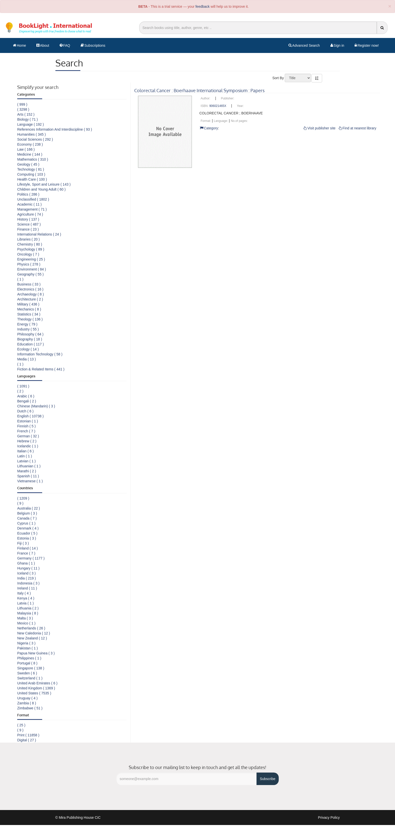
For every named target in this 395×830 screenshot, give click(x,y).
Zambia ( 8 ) (26, 703)
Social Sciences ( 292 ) (35, 139)
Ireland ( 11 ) (27, 588)
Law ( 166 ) (26, 149)
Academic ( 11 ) (29, 204)
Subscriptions (93, 45)
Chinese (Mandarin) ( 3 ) (36, 406)
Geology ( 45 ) (28, 164)
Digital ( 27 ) (26, 740)
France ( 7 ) (26, 553)
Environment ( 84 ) (31, 269)
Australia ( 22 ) (28, 508)
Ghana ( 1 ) (26, 563)
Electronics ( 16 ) (30, 289)
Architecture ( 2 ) (30, 299)
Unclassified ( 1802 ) (33, 199)
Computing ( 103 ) (31, 174)
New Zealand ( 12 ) (32, 638)
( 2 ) (20, 391)
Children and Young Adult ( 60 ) (41, 189)
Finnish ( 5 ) (26, 426)
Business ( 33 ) (28, 284)
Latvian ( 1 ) (26, 461)
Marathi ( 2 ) (26, 471)
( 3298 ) (23, 109)
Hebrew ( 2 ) (26, 441)
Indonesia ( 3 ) (28, 583)
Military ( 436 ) (28, 304)
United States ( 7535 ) (34, 693)
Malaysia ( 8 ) (27, 613)
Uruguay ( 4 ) (27, 698)
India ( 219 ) (26, 578)
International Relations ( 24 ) (39, 234)
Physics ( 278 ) (28, 264)
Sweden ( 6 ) (27, 673)
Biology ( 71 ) (27, 119)
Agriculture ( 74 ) (30, 214)
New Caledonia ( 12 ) (33, 633)
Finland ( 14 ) (27, 548)
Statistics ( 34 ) (28, 314)
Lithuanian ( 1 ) (28, 466)
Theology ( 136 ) (30, 319)
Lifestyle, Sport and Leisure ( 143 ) (44, 184)
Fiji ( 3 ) (23, 543)
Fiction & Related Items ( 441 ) (40, 369)
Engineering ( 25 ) (31, 259)
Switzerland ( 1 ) (29, 678)
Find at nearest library (357, 128)
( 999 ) (22, 104)
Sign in (337, 45)
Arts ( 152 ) (25, 114)
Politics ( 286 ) (28, 194)
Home (19, 45)
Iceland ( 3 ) (26, 573)
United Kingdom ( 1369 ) (36, 688)
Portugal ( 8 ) (27, 663)
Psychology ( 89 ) (30, 249)
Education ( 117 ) (30, 344)
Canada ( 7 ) (27, 518)
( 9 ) (20, 503)
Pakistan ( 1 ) (27, 648)
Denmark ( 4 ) (28, 528)
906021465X (217, 106)
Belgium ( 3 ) (27, 513)
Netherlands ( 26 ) (31, 628)
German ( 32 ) (28, 436)
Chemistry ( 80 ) (29, 244)
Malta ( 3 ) (25, 618)
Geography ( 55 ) (30, 274)
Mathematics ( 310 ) (32, 159)
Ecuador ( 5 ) (27, 533)
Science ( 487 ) (29, 224)
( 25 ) (21, 725)
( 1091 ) (23, 386)
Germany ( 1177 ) (31, 558)
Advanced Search (304, 45)
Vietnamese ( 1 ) (30, 481)
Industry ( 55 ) (28, 329)
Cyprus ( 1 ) (26, 523)
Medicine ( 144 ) (29, 154)
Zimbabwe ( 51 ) (29, 708)
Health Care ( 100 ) (32, 179)
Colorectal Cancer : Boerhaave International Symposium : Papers (199, 90)
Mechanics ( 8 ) (29, 309)
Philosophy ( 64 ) (30, 334)
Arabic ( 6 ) (25, 396)
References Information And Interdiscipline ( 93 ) (54, 129)
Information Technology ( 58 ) (39, 354)
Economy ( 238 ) (30, 144)
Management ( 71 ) (32, 209)
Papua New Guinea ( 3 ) (36, 653)
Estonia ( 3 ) (26, 538)
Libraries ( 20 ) (28, 239)
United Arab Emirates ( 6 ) (37, 683)
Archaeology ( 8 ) (30, 294)
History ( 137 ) (28, 219)
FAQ (65, 45)
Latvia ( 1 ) (25, 603)
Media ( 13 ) (26, 359)
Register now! (367, 45)
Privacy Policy (329, 818)
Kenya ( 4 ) (25, 598)
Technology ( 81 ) (30, 169)
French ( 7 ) (26, 431)
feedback (202, 6)
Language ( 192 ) (30, 124)
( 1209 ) (23, 498)
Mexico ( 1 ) (26, 623)
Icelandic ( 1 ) (27, 446)
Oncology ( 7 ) (28, 254)
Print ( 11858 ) (28, 735)
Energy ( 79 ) (27, 324)
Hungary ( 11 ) (28, 568)
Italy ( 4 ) (24, 593)
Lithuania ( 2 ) (28, 608)
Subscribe (267, 779)
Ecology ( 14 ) (28, 349)
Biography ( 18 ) (29, 339)
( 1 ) (20, 279)
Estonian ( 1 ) (27, 421)
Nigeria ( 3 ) (26, 643)
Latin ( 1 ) (24, 456)
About (42, 45)
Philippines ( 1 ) (29, 658)
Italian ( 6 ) (25, 451)
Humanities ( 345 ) (31, 134)
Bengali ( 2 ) (26, 401)
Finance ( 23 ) (28, 229)
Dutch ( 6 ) (25, 411)
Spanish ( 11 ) (28, 476)
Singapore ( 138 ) (30, 668)
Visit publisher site (319, 128)
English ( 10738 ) (30, 416)
